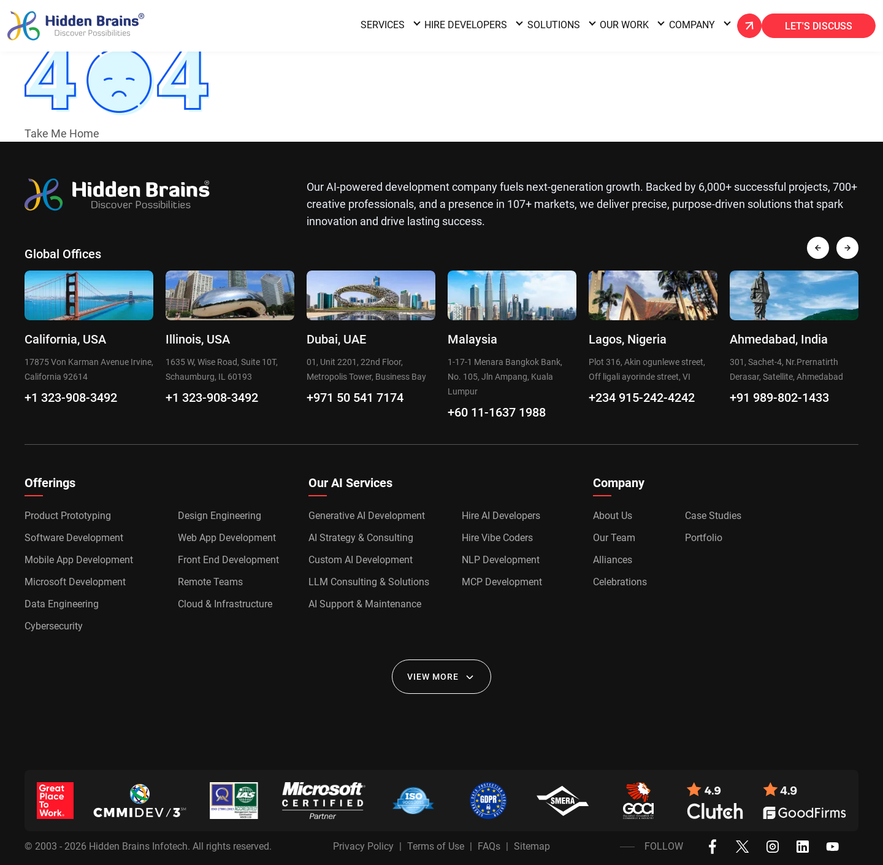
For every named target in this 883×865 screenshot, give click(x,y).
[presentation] (818, 248)
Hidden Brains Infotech (138, 846)
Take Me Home (62, 133)
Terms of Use (435, 846)
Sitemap (532, 846)
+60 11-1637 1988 (497, 412)
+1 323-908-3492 (71, 397)
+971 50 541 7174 (355, 397)
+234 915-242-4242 (642, 397)
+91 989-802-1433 (779, 397)
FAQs (489, 846)
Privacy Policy (363, 846)
